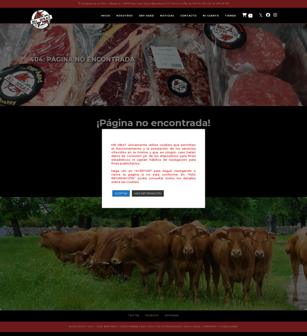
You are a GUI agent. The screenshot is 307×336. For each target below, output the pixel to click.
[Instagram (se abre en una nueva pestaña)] (275, 15)
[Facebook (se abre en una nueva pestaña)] (268, 15)
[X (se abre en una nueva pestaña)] (260, 15)
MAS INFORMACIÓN (147, 193)
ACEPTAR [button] (121, 193)
